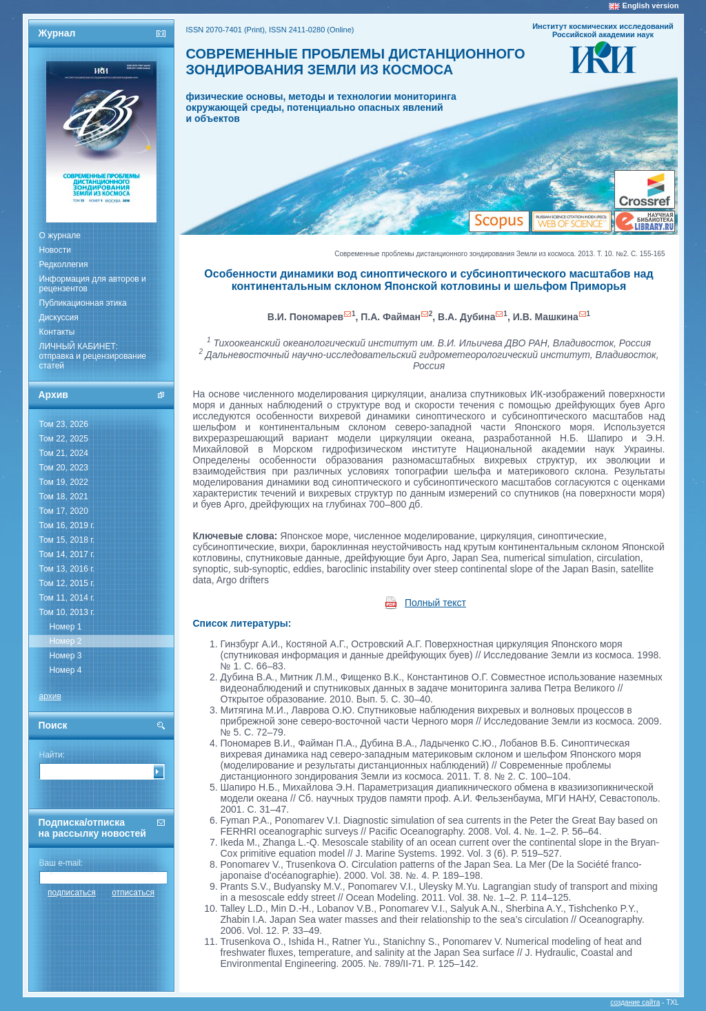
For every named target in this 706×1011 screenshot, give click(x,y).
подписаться (72, 892)
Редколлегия (63, 264)
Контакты (57, 332)
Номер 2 (66, 641)
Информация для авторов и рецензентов (92, 283)
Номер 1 (66, 627)
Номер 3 (66, 655)
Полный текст (435, 602)
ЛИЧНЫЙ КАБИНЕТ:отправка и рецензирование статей (93, 356)
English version (651, 5)
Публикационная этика (83, 303)
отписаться (133, 892)
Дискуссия (59, 317)
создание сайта (635, 1002)
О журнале (60, 235)
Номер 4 (66, 670)
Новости (55, 250)
